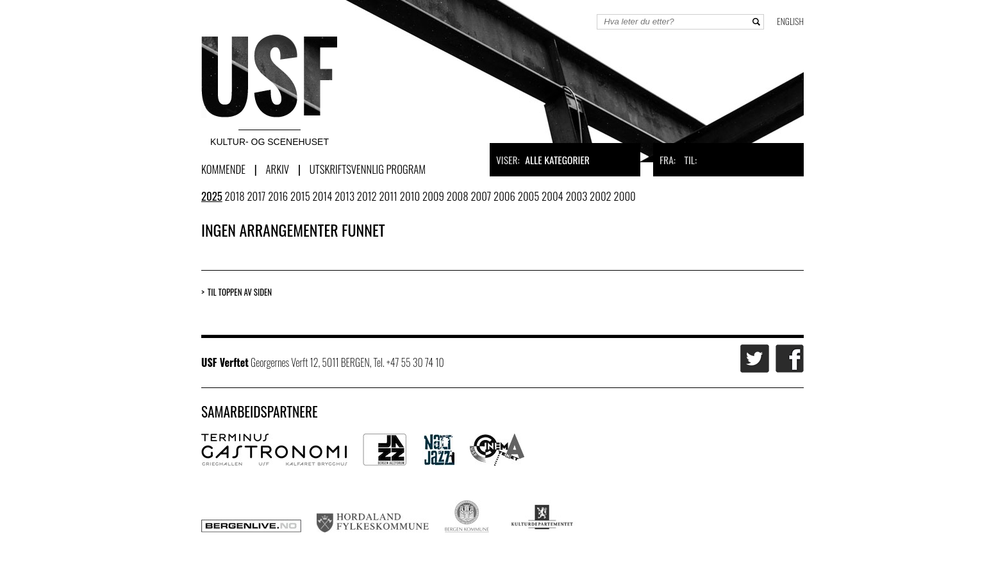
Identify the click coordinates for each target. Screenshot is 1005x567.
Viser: (543, 159)
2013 (344, 196)
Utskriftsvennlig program (368, 169)
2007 (480, 196)
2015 (300, 196)
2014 (323, 196)
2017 (256, 196)
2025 (211, 196)
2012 (367, 196)
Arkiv (277, 169)
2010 (410, 196)
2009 (433, 196)
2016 (278, 196)
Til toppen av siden (240, 292)
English (790, 21)
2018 (235, 196)
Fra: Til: (678, 159)
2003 (577, 196)
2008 (458, 196)
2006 (504, 196)
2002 (600, 196)
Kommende (223, 169)
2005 (529, 196)
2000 (625, 196)
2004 (552, 196)
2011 (388, 196)
